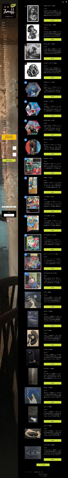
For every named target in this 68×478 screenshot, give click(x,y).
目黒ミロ (5, 100)
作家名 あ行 (5, 34)
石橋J (4, 45)
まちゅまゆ (5, 98)
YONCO (5, 121)
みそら (4, 104)
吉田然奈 (5, 119)
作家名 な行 (5, 81)
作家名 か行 (5, 47)
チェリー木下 (5, 75)
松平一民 (5, 106)
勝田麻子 (5, 51)
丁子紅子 (5, 77)
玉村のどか (5, 72)
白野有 (4, 68)
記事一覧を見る (9, 160)
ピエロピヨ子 (5, 93)
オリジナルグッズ (6, 32)
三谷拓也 (5, 102)
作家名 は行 (5, 89)
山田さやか (5, 117)
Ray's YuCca (6, 127)
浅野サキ (5, 37)
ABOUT (3, 25)
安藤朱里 (5, 43)
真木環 (4, 110)
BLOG (3, 27)
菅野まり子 (5, 66)
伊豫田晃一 (5, 36)
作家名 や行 (5, 114)
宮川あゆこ (5, 112)
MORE (52, 20)
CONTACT (4, 131)
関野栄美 (5, 62)
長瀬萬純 (5, 87)
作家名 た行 (5, 70)
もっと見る (43, 464)
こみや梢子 (5, 58)
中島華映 (5, 85)
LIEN (4, 125)
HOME (3, 22)
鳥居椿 (4, 74)
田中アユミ (5, 79)
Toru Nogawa (6, 83)
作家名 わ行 (5, 129)
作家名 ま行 (5, 97)
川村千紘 (5, 54)
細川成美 (5, 95)
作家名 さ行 (5, 60)
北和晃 (4, 56)
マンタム (5, 108)
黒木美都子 (5, 49)
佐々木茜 (5, 64)
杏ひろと (5, 41)
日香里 (4, 91)
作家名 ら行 (5, 123)
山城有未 (5, 115)
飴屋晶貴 (5, 39)
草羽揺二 (5, 53)
